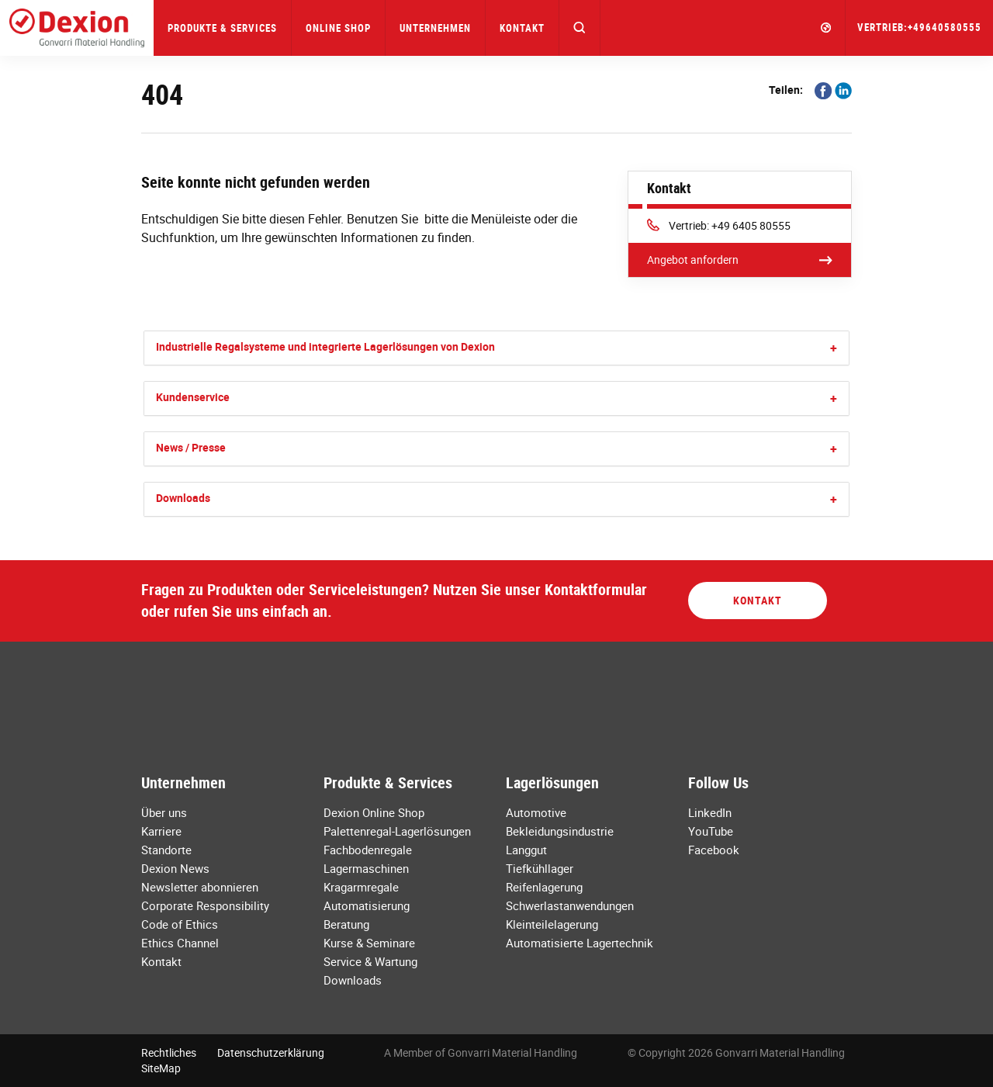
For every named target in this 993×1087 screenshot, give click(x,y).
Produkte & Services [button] (222, 28)
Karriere (161, 831)
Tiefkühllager (539, 868)
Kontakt (522, 28)
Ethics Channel (180, 942)
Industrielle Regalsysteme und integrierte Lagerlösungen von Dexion (325, 346)
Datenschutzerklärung (270, 1052)
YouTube (710, 831)
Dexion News (175, 868)
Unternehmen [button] (435, 28)
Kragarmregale (361, 887)
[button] (579, 28)
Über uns (164, 812)
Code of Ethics (179, 924)
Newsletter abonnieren (199, 887)
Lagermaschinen (366, 868)
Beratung (346, 924)
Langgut (526, 849)
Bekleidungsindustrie (560, 831)
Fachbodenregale (368, 849)
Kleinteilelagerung (552, 924)
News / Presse (191, 447)
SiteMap (161, 1068)
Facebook (713, 849)
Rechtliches (168, 1052)
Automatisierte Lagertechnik (579, 942)
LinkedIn (710, 812)
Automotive (536, 812)
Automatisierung (367, 905)
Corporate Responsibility (205, 905)
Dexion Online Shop (374, 812)
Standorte (166, 849)
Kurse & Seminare (369, 942)
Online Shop (338, 28)
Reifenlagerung (544, 887)
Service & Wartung (370, 961)
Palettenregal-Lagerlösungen (397, 831)
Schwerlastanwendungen (570, 905)
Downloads (183, 497)
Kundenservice (193, 396)
